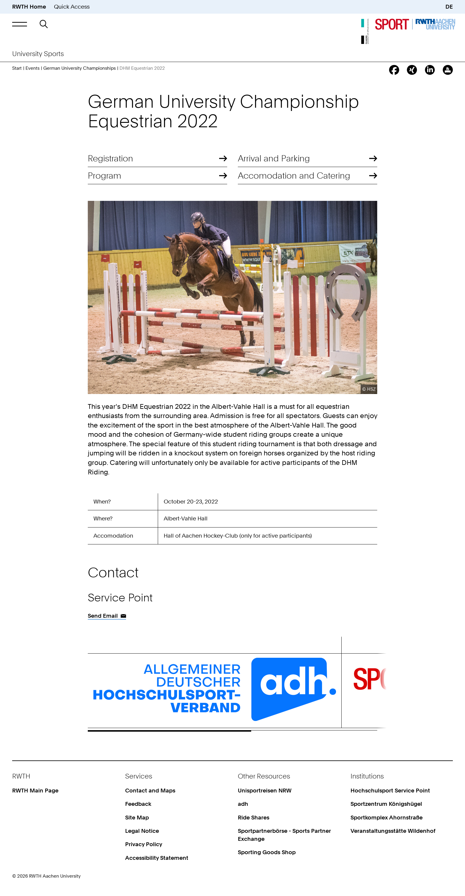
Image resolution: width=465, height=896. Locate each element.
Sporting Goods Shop (267, 852)
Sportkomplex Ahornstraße (387, 817)
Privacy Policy (143, 844)
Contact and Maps (150, 790)
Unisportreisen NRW (265, 790)
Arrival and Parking (274, 158)
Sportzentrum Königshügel (386, 803)
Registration (110, 158)
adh (243, 803)
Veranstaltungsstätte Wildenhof (393, 830)
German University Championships (79, 68)
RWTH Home (29, 6)
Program (104, 175)
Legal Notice (142, 830)
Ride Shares (253, 817)
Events (32, 68)
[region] (232, 520)
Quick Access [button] (72, 6)
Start (17, 68)
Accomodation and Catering (294, 175)
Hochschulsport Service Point (390, 790)
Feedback (138, 803)
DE (449, 6)
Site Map (137, 817)
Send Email (103, 615)
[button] (19, 24)
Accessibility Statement (156, 857)
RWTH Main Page (35, 790)
